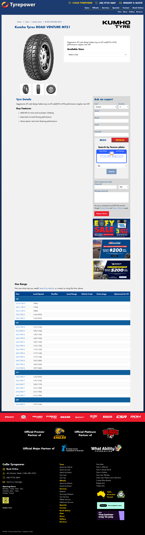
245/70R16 (20, 334)
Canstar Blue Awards (103, 480)
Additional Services (66, 502)
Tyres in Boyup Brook (103, 470)
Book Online (138, 8)
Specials (115, 8)
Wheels (95, 8)
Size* (96, 104)
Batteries (62, 491)
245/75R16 (20, 338)
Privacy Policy (104, 208)
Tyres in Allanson (102, 467)
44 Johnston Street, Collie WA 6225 (21, 473)
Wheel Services (65, 499)
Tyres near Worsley (103, 475)
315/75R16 (20, 368)
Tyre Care (63, 475)
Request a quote (130, 3)
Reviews (139, 12)
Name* (97, 111)
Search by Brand (65, 472)
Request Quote (101, 214)
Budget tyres (100, 483)
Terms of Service (118, 208)
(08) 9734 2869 (107, 3)
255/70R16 (20, 346)
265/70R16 (20, 353)
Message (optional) (101, 191)
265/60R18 (20, 404)
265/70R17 (20, 388)
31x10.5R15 (20, 303)
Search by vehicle (46, 288)
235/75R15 (20, 315)
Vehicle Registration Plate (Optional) (103, 183)
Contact (126, 8)
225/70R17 (20, 377)
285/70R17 (20, 395)
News (125, 12)
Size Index (100, 464)
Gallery (132, 12)
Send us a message (14, 482)
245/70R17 (20, 381)
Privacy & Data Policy (14, 531)
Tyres (87, 8)
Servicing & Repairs (66, 494)
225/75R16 (20, 327)
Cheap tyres (100, 486)
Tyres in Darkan (101, 472)
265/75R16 (20, 361)
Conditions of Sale (27, 531)
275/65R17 (20, 392)
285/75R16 (20, 364)
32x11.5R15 (20, 307)
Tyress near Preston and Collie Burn (108, 478)
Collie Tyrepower (80, 3)
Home (18, 22)
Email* (96, 125)
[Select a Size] (97, 55)
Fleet (119, 12)
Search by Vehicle (66, 467)
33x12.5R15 (20, 311)
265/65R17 (20, 384)
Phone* (97, 118)
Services (105, 8)
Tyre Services (64, 497)
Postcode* (98, 132)
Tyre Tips (63, 478)
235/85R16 (20, 331)
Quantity (121, 104)
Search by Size (65, 470)
